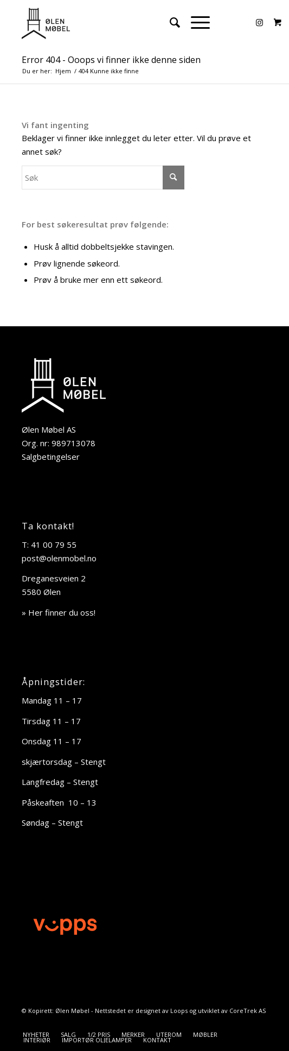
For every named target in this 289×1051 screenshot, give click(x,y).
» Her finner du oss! (58, 612)
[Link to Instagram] (259, 22)
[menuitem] (169, 22)
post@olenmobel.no (59, 558)
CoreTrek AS (247, 1010)
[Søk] (169, 22)
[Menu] (195, 22)
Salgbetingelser (51, 456)
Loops (179, 1010)
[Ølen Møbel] (120, 22)
